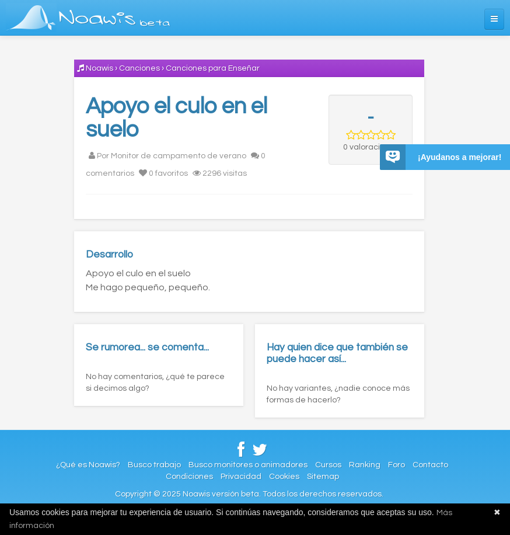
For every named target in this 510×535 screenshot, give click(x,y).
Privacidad (241, 477)
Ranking (364, 465)
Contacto (430, 465)
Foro (396, 465)
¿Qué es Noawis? (88, 465)
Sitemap (323, 477)
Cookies (284, 477)
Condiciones (189, 477)
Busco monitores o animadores (248, 465)
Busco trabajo (154, 465)
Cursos (328, 465)
